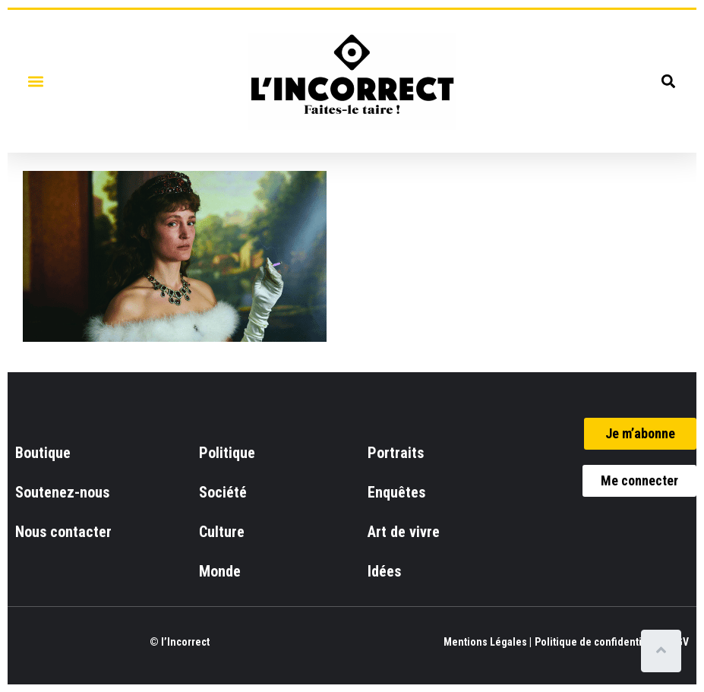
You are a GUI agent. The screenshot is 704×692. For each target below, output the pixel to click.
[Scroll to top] (664, 651)
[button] (35, 81)
